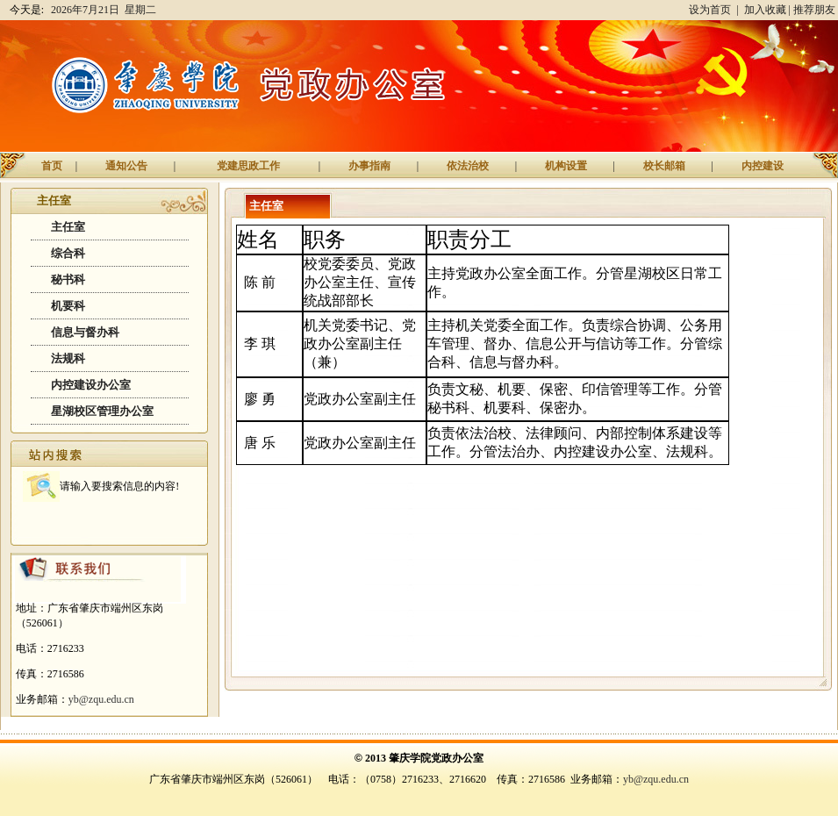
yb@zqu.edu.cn (101, 699)
